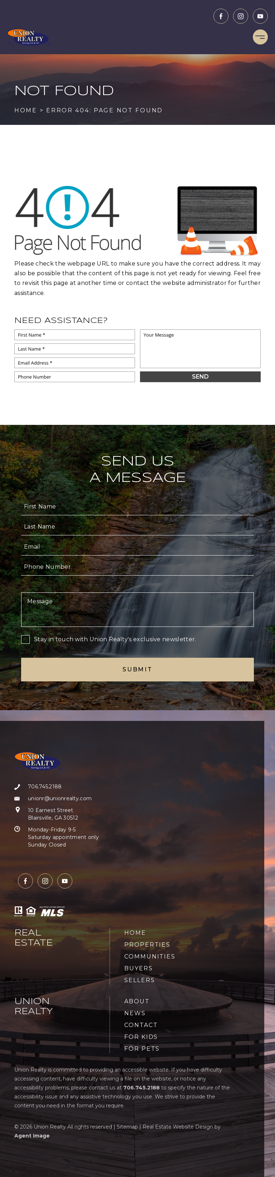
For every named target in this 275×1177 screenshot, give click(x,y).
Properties (147, 944)
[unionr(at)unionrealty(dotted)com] (56, 798)
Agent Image (32, 1136)
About (137, 1001)
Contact (141, 1025)
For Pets (142, 1048)
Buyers (138, 968)
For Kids (141, 1036)
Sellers (139, 980)
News (135, 1013)
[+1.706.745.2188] (56, 787)
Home (135, 932)
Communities (149, 956)
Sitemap (127, 1127)
